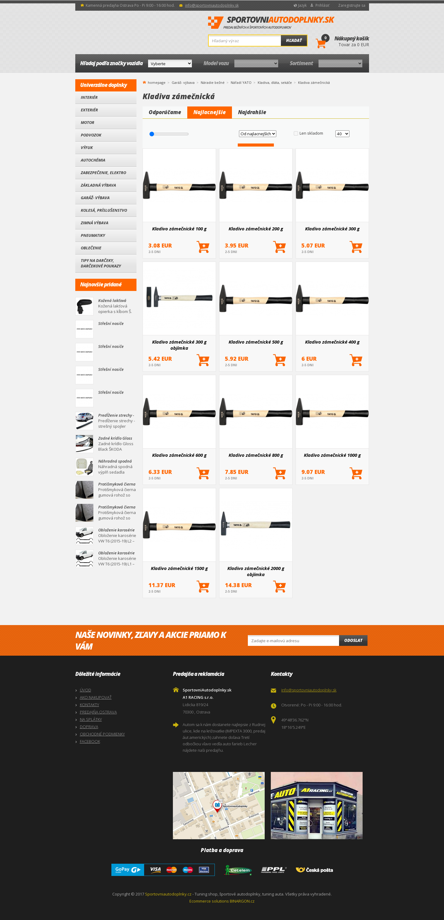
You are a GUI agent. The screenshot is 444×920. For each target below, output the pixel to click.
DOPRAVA (89, 726)
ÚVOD (85, 690)
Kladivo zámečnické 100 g (179, 228)
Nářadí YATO (241, 82)
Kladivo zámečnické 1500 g (179, 568)
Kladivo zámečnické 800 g (256, 455)
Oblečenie (91, 248)
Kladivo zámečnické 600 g (179, 455)
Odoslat (353, 640)
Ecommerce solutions (209, 901)
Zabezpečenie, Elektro (103, 172)
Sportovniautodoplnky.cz (168, 894)
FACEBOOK (90, 741)
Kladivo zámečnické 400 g (332, 342)
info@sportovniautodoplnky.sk (212, 5)
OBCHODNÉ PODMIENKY (102, 734)
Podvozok (91, 135)
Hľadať (294, 40)
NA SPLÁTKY (91, 719)
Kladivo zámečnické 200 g (256, 228)
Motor (87, 122)
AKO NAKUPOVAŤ (96, 697)
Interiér (89, 97)
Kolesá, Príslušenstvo (104, 210)
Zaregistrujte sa (351, 5)
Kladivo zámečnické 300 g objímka (179, 345)
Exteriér (89, 110)
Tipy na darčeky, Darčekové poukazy (101, 263)
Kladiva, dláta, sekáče (275, 82)
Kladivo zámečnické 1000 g (332, 455)
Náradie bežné (213, 82)
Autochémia (93, 160)
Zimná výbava (94, 222)
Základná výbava (98, 185)
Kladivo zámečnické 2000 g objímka (255, 571)
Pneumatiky (93, 235)
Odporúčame (165, 112)
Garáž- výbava (95, 197)
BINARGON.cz (242, 901)
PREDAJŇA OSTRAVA (98, 712)
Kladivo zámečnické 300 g (332, 228)
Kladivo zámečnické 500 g (256, 342)
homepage (157, 82)
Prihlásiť (322, 5)
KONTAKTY (89, 704)
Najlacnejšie (209, 112)
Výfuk (87, 147)
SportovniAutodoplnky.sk (271, 23)
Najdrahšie (252, 112)
